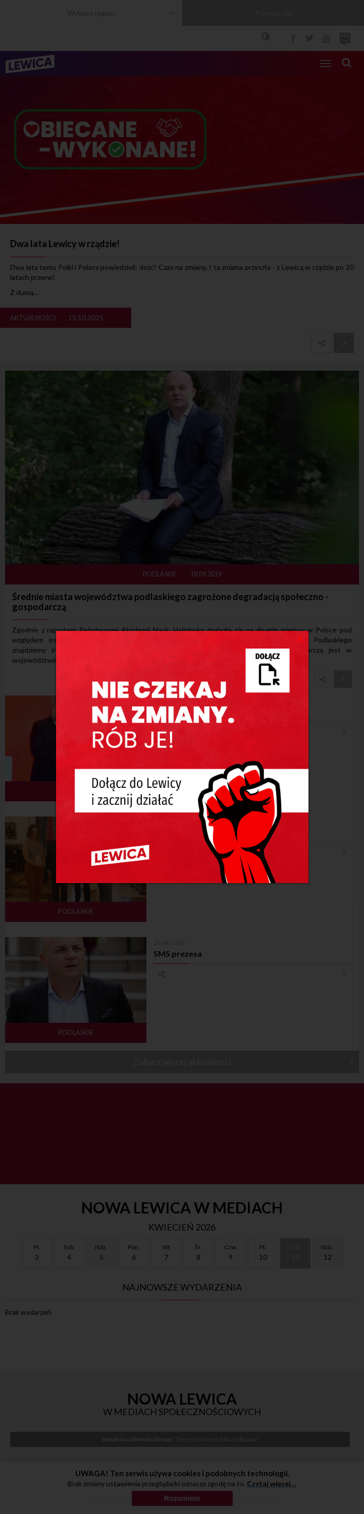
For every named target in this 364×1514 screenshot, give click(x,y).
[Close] (299, 638)
